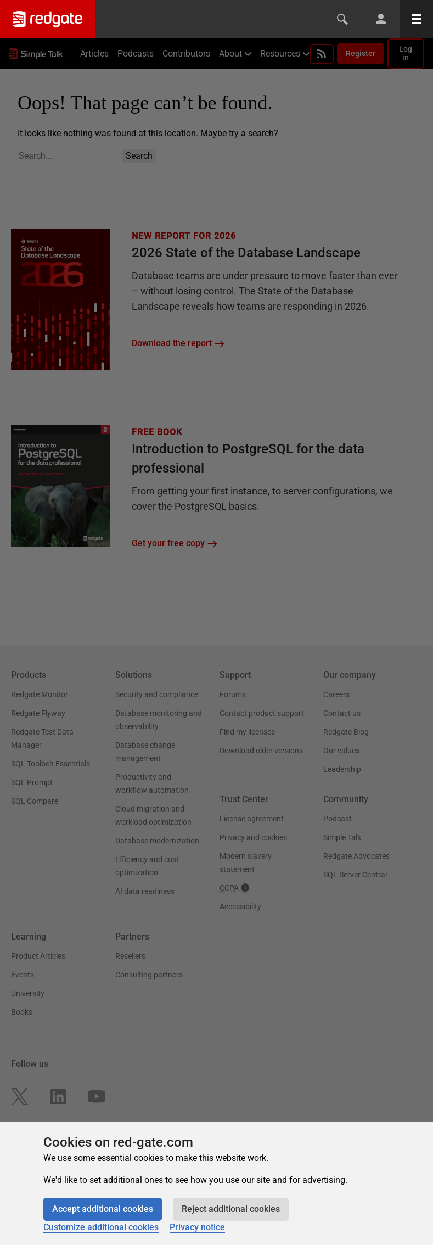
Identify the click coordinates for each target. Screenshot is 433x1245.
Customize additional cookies (101, 1227)
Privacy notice (197, 1227)
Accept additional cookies (102, 1209)
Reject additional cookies (231, 1209)
